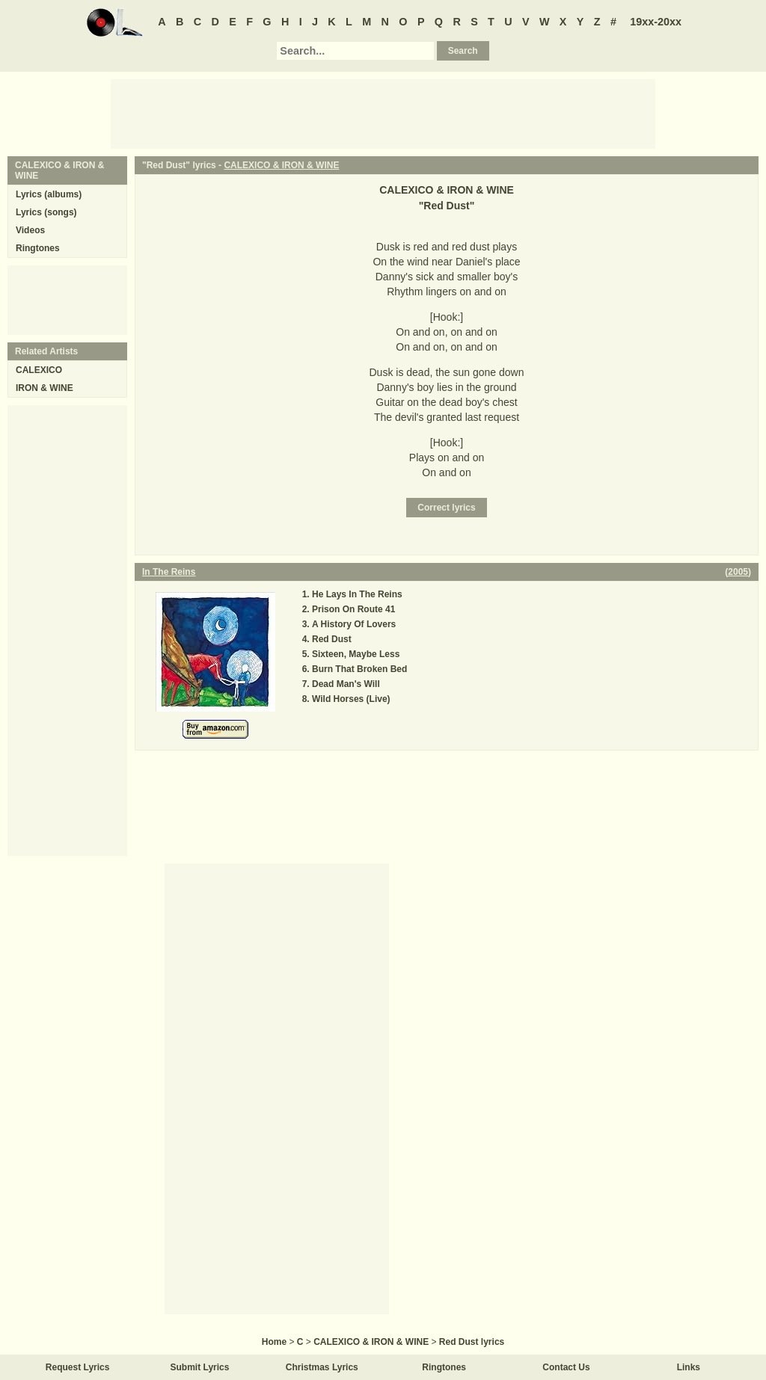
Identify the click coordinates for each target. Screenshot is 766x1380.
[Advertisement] (383, 113)
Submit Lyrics (200, 1367)
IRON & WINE (44, 388)
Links (688, 1367)
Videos (30, 230)
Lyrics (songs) (46, 212)
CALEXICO (39, 370)
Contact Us (565, 1367)
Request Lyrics (78, 1367)
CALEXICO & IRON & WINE (281, 165)
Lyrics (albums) (49, 194)
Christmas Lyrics (322, 1367)
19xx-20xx (655, 22)
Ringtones (38, 248)
